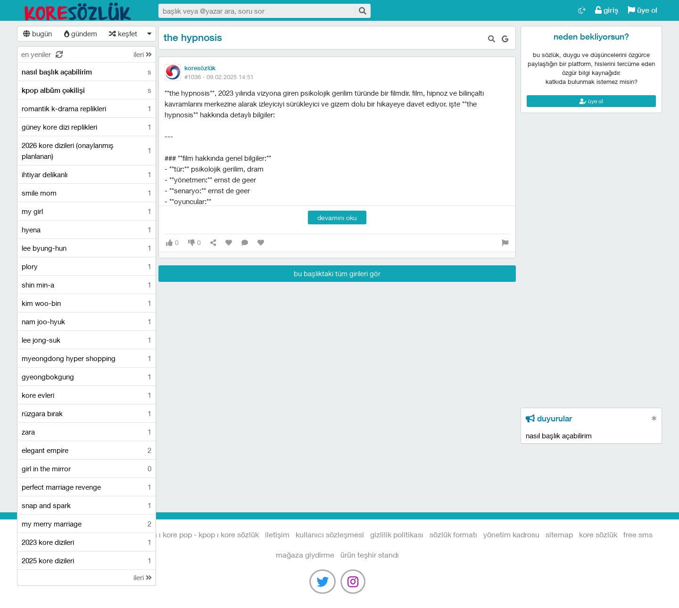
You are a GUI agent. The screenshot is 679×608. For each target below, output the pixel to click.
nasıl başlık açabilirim (559, 435)
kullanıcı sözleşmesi (330, 534)
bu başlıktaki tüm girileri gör (337, 273)
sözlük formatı (453, 534)
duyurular (549, 418)
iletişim (277, 534)
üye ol (642, 10)
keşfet (123, 33)
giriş (606, 10)
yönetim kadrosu (511, 534)
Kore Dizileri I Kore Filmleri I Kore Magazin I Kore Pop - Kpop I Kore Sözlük (78, 10)
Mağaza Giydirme (305, 554)
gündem (80, 33)
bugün (37, 33)
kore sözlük (598, 534)
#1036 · (219, 77)
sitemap (559, 534)
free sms (638, 534)
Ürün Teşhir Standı (369, 554)
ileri (142, 54)
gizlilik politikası (396, 534)
